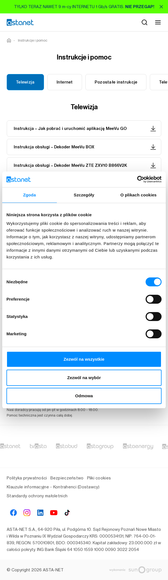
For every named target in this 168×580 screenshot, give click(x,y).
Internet (65, 82)
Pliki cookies (99, 478)
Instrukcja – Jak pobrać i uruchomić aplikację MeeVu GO (85, 128)
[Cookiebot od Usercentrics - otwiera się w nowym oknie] (137, 179)
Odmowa (84, 395)
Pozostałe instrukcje (116, 82)
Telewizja (25, 82)
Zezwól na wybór (84, 377)
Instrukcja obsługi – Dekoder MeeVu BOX (85, 147)
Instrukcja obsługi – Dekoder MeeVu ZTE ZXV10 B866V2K (85, 165)
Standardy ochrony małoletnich (37, 495)
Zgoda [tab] (29, 194)
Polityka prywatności (27, 478)
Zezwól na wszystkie (84, 359)
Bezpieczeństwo (67, 478)
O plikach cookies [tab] (138, 194)
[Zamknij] (161, 6)
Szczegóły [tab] (84, 194)
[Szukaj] (144, 22)
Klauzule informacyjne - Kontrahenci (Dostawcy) (53, 486)
